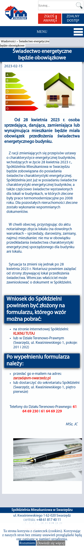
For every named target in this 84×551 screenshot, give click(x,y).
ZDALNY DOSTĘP (73, 18)
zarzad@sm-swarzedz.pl (32, 378)
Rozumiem (27, 543)
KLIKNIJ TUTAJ (24, 334)
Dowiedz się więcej (51, 543)
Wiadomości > (10, 41)
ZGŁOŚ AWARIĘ (50, 18)
